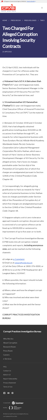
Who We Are (8, 339)
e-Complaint (18, 259)
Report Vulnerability (10, 379)
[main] (23, 169)
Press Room (8, 351)
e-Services (7, 359)
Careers (6, 355)
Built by (14, 407)
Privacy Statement (9, 383)
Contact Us (7, 371)
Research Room (9, 347)
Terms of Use (7, 387)
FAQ (4, 367)
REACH (6, 375)
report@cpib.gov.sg (23, 262)
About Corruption (10, 343)
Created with (15, 403)
